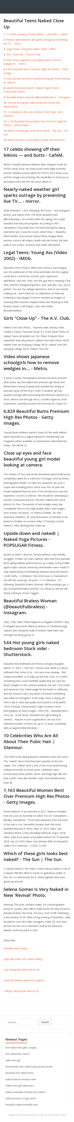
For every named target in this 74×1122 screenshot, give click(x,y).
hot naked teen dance (17, 1053)
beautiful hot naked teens (19, 1072)
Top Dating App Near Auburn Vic (22, 969)
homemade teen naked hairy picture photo (29, 1066)
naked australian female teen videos (25, 1092)
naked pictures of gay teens (20, 1098)
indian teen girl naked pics (19, 1085)
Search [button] (45, 1022)
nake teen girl (12, 1060)
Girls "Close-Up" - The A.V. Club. (23, 54)
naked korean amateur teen (20, 1079)
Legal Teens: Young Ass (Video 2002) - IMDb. (31, 49)
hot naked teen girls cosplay (20, 1047)
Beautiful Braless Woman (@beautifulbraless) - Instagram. (38, 97)
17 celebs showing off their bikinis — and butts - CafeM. (37, 34)
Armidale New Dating (15, 948)
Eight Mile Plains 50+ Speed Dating (23, 959)
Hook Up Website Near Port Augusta (24, 980)
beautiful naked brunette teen (21, 1104)
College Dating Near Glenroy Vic (21, 991)
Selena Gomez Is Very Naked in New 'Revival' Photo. (36, 139)
